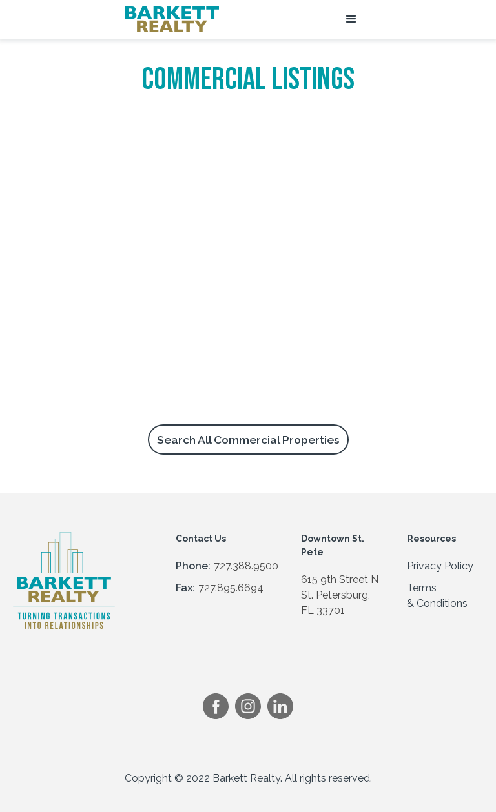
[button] (351, 19)
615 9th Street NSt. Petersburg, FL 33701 (339, 595)
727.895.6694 (231, 588)
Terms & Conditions (437, 595)
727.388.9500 (246, 566)
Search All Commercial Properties (248, 439)
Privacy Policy (440, 566)
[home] (172, 19)
